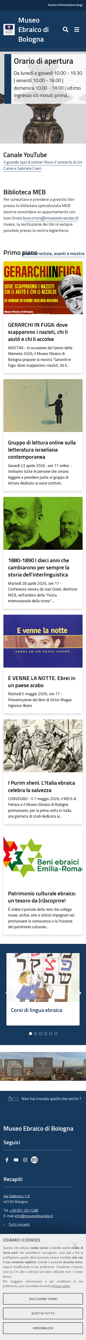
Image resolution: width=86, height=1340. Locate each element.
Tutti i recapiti (19, 1224)
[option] (43, 987)
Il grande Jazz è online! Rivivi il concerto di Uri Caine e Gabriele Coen (42, 165)
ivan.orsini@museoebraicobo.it (50, 218)
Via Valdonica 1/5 (16, 1196)
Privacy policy (61, 1286)
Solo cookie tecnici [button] (43, 1299)
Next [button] (79, 992)
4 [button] (45, 1033)
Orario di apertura (43, 61)
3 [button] (40, 1033)
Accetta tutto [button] (43, 1313)
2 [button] (35, 1033)
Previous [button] (6, 992)
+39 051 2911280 (24, 1210)
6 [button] (55, 1033)
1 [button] (30, 1033)
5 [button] (50, 1033)
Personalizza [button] (43, 1328)
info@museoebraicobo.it (34, 1216)
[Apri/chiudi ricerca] (66, 29)
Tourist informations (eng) (65, 5)
